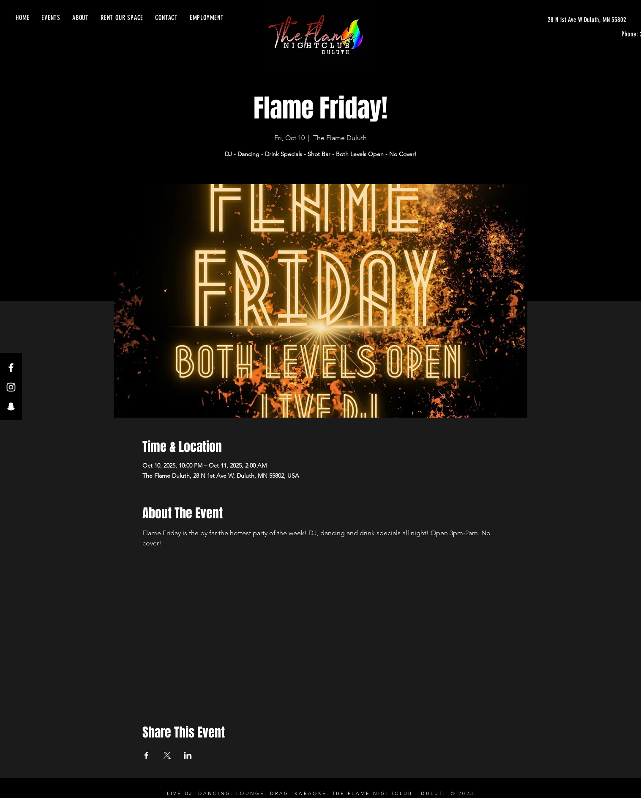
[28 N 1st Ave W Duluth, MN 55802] (587, 19)
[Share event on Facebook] (146, 755)
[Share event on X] (167, 755)
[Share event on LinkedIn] (188, 755)
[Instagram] (11, 387)
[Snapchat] (11, 407)
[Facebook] (11, 368)
